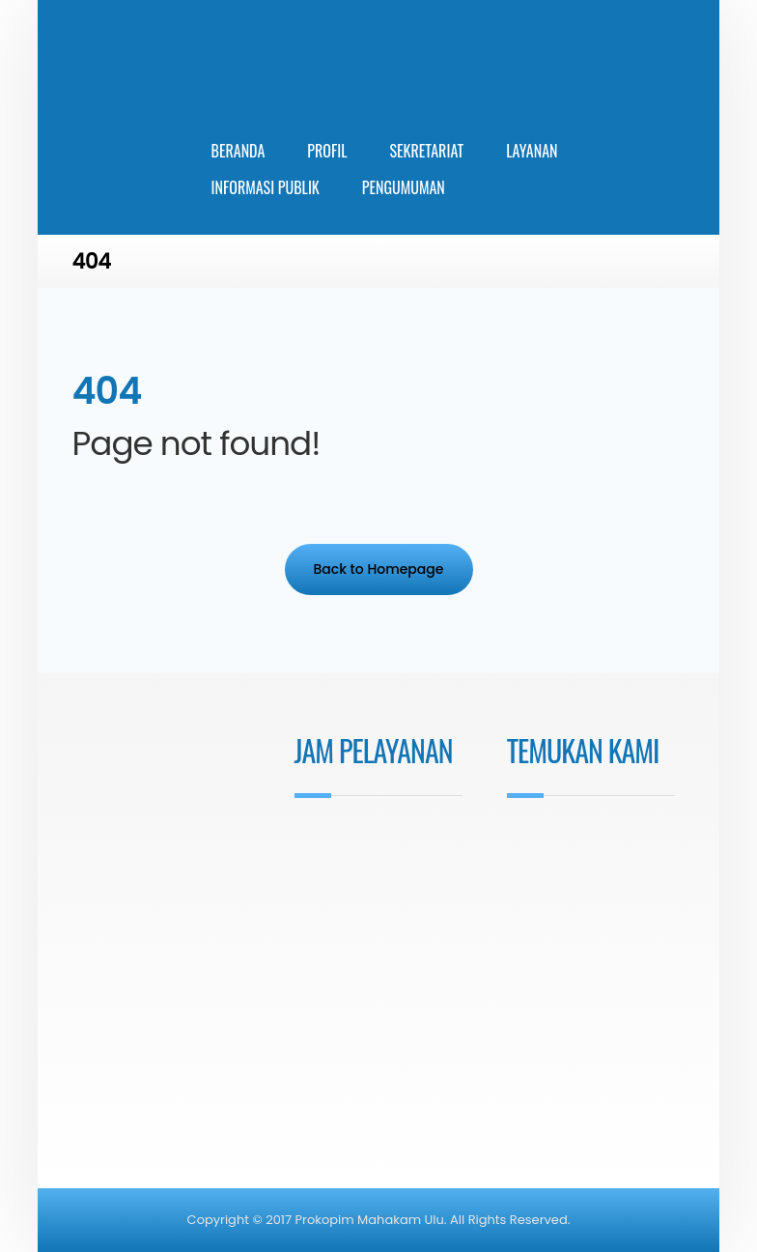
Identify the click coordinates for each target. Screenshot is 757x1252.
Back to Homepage (379, 569)
